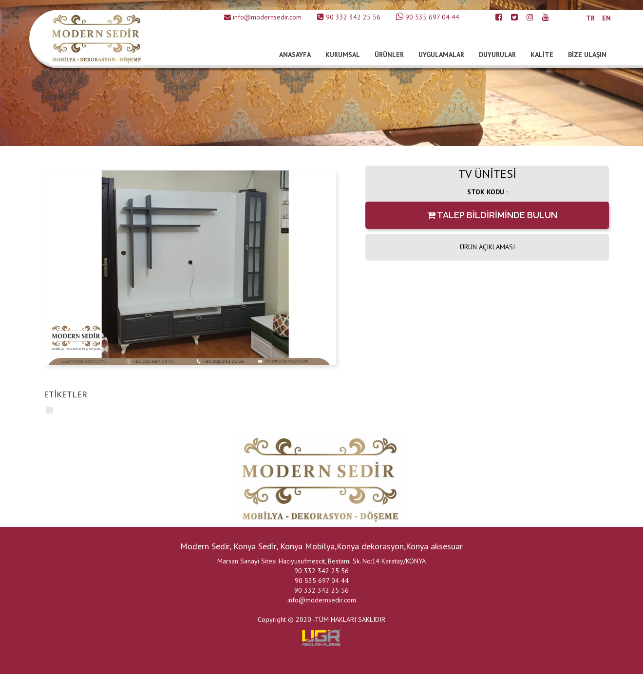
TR (590, 18)
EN (606, 18)
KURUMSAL (342, 54)
